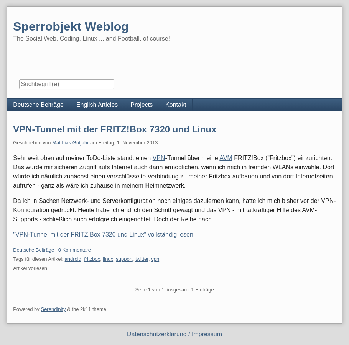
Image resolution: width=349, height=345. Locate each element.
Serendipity (53, 309)
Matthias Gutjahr (70, 143)
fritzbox (92, 259)
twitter (141, 259)
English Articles (97, 104)
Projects (141, 104)
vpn (155, 259)
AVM (225, 158)
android (73, 259)
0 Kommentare (74, 250)
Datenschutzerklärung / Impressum (174, 334)
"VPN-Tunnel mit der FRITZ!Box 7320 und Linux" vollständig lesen (103, 234)
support (124, 259)
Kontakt (175, 104)
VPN (159, 158)
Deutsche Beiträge (38, 104)
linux (108, 259)
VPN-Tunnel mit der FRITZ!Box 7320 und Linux (114, 129)
